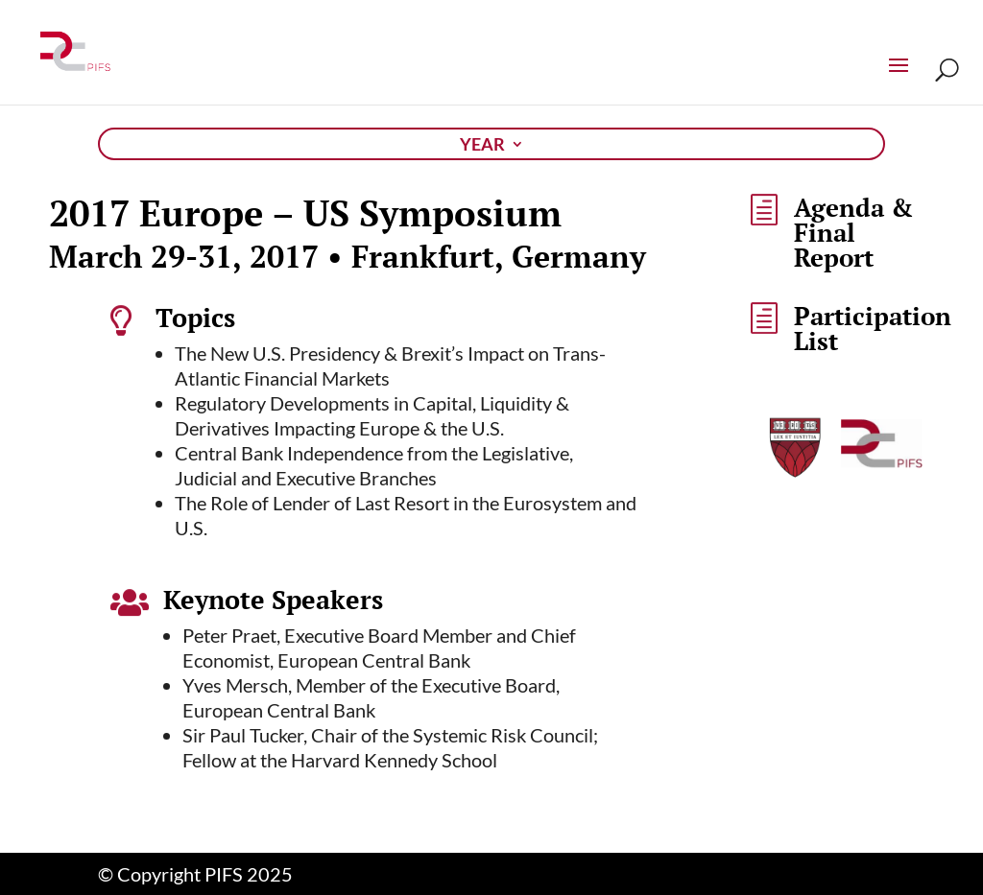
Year (482, 145)
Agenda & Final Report (853, 232)
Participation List (872, 328)
